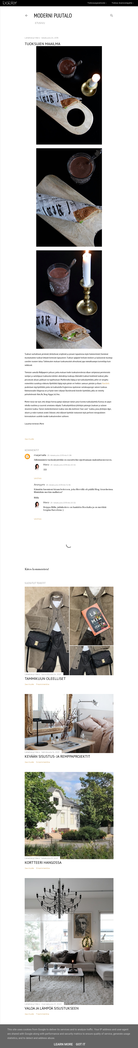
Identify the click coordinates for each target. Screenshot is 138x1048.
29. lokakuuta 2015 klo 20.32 (63, 465)
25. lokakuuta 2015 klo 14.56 (58, 485)
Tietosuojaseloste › (97, 3)
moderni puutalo (53, 15)
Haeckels (105, 383)
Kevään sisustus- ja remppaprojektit (57, 756)
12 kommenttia (43, 868)
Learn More (63, 1044)
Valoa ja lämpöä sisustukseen (52, 1008)
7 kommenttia (42, 1014)
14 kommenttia (43, 762)
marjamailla (40, 455)
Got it (80, 1044)
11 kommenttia (42, 684)
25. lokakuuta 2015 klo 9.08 (59, 455)
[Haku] (111, 15)
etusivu (40, 23)
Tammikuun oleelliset (45, 678)
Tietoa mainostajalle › (123, 3)
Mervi (46, 464)
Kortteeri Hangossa (43, 862)
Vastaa (37, 478)
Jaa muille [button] (29, 439)
